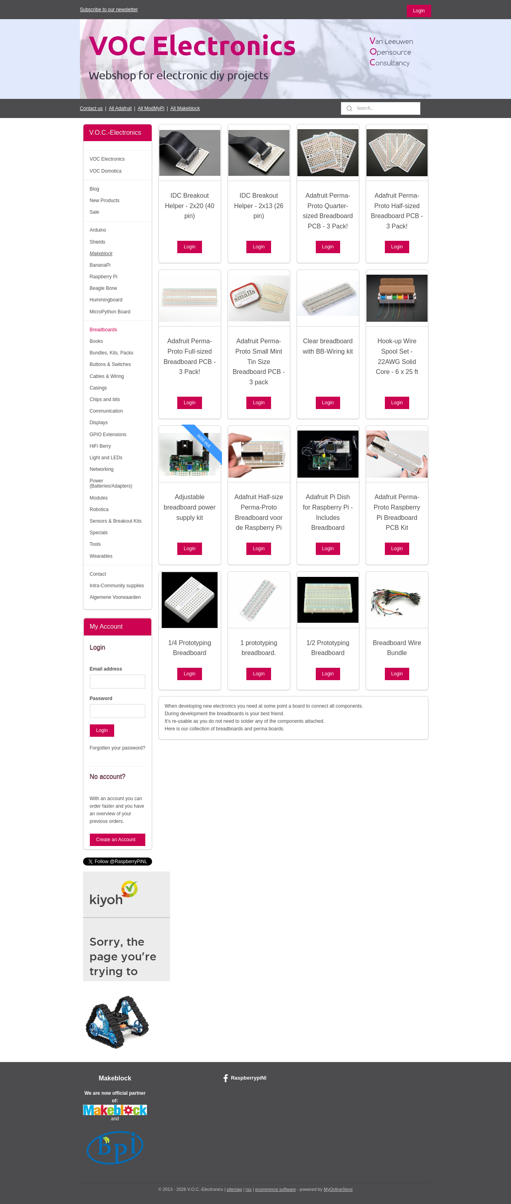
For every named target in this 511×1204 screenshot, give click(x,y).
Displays (99, 422)
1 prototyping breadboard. (258, 648)
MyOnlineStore (338, 1189)
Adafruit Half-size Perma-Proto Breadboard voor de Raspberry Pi (258, 512)
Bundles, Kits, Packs (111, 353)
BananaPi (100, 265)
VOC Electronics (107, 159)
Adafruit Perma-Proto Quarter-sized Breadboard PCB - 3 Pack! (328, 211)
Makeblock (101, 253)
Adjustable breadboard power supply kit (190, 507)
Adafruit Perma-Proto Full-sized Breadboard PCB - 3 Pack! (189, 356)
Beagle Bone (103, 288)
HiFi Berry (100, 446)
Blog (94, 189)
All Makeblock (185, 108)
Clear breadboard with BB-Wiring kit (328, 346)
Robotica (99, 509)
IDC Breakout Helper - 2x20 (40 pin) (189, 205)
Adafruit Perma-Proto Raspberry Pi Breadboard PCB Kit (397, 512)
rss (249, 1189)
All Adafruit (120, 108)
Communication (106, 411)
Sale (94, 212)
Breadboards (103, 329)
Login (419, 11)
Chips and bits (105, 399)
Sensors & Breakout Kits (116, 521)
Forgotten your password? (117, 748)
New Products (105, 200)
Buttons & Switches (110, 364)
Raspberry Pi (103, 276)
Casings (98, 388)
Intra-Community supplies (117, 585)
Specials (99, 532)
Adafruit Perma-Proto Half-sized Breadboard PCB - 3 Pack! (397, 211)
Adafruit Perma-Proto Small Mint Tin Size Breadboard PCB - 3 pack (258, 361)
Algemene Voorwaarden (115, 597)
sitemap (234, 1189)
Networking (102, 469)
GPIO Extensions (108, 434)
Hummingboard (106, 300)
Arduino (98, 230)
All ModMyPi (151, 108)
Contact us (91, 108)
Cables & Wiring (107, 376)
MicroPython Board (110, 312)
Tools (95, 544)
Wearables (101, 556)
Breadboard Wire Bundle (396, 648)
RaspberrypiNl (244, 1078)
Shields (97, 242)
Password (101, 698)
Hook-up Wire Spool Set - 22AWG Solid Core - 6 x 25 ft (397, 356)
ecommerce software (275, 1189)
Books (96, 341)
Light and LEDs (106, 457)
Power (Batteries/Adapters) (111, 483)
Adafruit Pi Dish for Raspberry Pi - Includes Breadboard (328, 512)
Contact (98, 574)
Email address (106, 669)
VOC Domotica (106, 171)
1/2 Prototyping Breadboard (327, 648)
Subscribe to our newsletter (109, 9)
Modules (99, 498)
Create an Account (116, 839)
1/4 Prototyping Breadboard (189, 648)
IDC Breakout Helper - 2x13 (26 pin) (258, 205)
